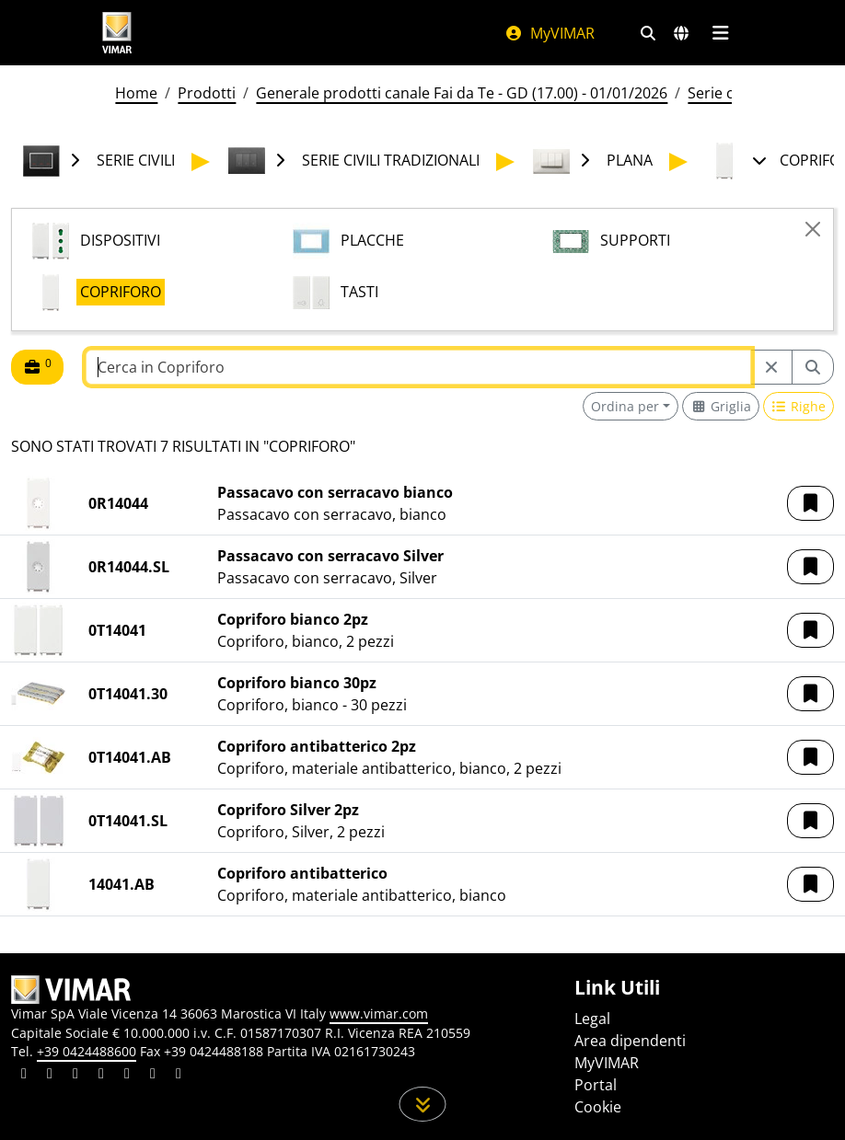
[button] (810, 503)
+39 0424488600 (86, 1051)
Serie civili (722, 93)
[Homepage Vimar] (117, 32)
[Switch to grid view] (720, 406)
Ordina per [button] (625, 406)
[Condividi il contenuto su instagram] (101, 1075)
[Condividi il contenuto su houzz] (153, 1075)
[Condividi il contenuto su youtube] (127, 1075)
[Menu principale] (720, 33)
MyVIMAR (549, 33)
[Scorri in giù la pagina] (422, 1104)
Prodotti (207, 93)
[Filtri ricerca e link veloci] (648, 33)
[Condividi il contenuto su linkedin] (24, 1075)
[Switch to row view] (799, 406)
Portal (595, 1085)
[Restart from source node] (771, 367)
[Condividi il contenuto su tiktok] (178, 1075)
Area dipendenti (630, 1041)
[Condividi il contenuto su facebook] (50, 1075)
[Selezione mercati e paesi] (681, 33)
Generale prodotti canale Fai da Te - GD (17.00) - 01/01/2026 (461, 93)
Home (136, 93)
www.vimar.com (379, 1013)
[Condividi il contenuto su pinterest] (75, 1075)
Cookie (597, 1107)
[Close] (813, 229)
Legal (592, 1018)
